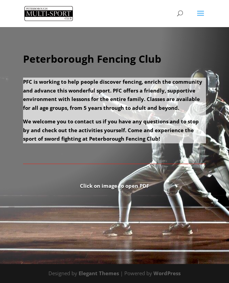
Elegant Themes (99, 273)
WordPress (167, 273)
